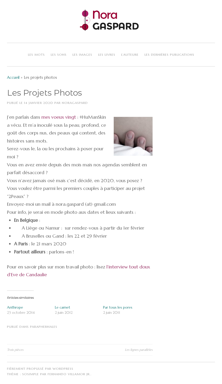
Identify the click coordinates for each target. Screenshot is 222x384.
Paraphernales (43, 327)
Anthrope (15, 307)
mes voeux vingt (58, 117)
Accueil (13, 77)
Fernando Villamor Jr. (69, 374)
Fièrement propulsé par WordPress (40, 369)
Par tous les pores (117, 307)
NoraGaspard (75, 103)
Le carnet (62, 307)
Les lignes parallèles (139, 350)
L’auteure (130, 54)
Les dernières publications (169, 54)
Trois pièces (15, 350)
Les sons (59, 54)
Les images (82, 54)
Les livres (106, 54)
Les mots (36, 54)
